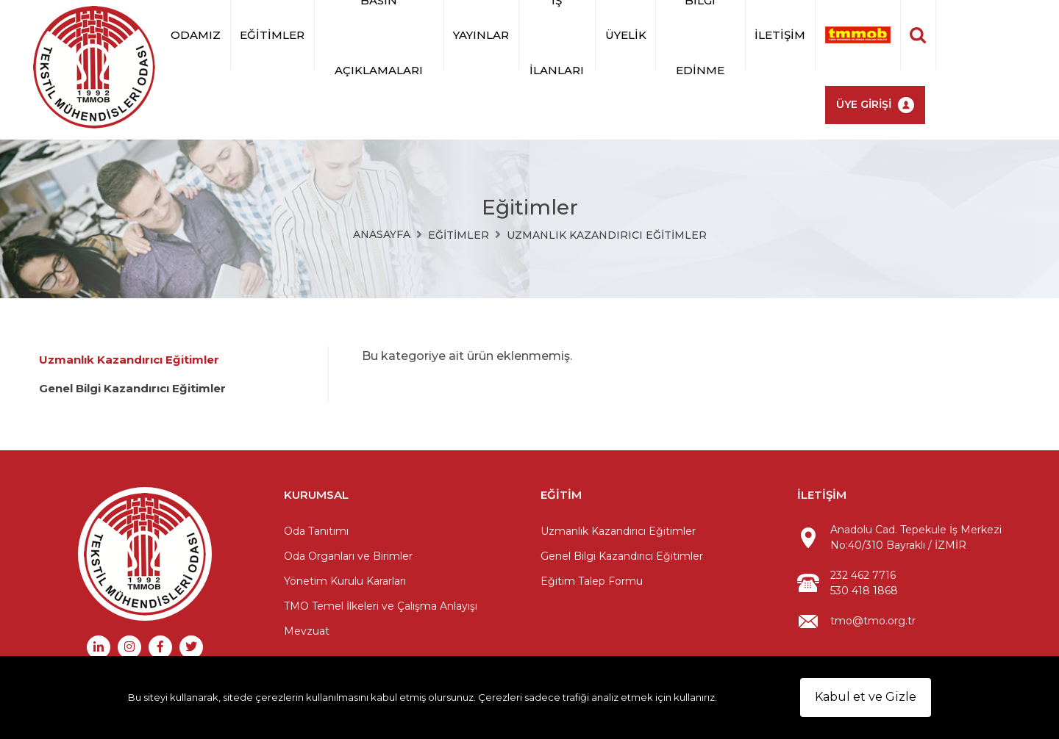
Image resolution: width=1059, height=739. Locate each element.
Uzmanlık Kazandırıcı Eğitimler (607, 235)
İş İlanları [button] (557, 35)
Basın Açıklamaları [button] (379, 35)
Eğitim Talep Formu (592, 581)
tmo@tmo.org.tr (873, 620)
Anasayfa (381, 234)
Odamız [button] (196, 35)
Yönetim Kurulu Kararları (345, 581)
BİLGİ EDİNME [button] (700, 35)
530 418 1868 (864, 590)
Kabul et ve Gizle (865, 697)
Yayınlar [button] (481, 35)
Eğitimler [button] (272, 35)
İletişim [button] (780, 35)
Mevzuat (306, 631)
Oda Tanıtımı (316, 531)
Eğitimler (458, 235)
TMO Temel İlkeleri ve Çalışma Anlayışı (380, 606)
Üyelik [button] (625, 35)
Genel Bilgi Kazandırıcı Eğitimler (132, 388)
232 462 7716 (863, 575)
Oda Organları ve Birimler (348, 556)
